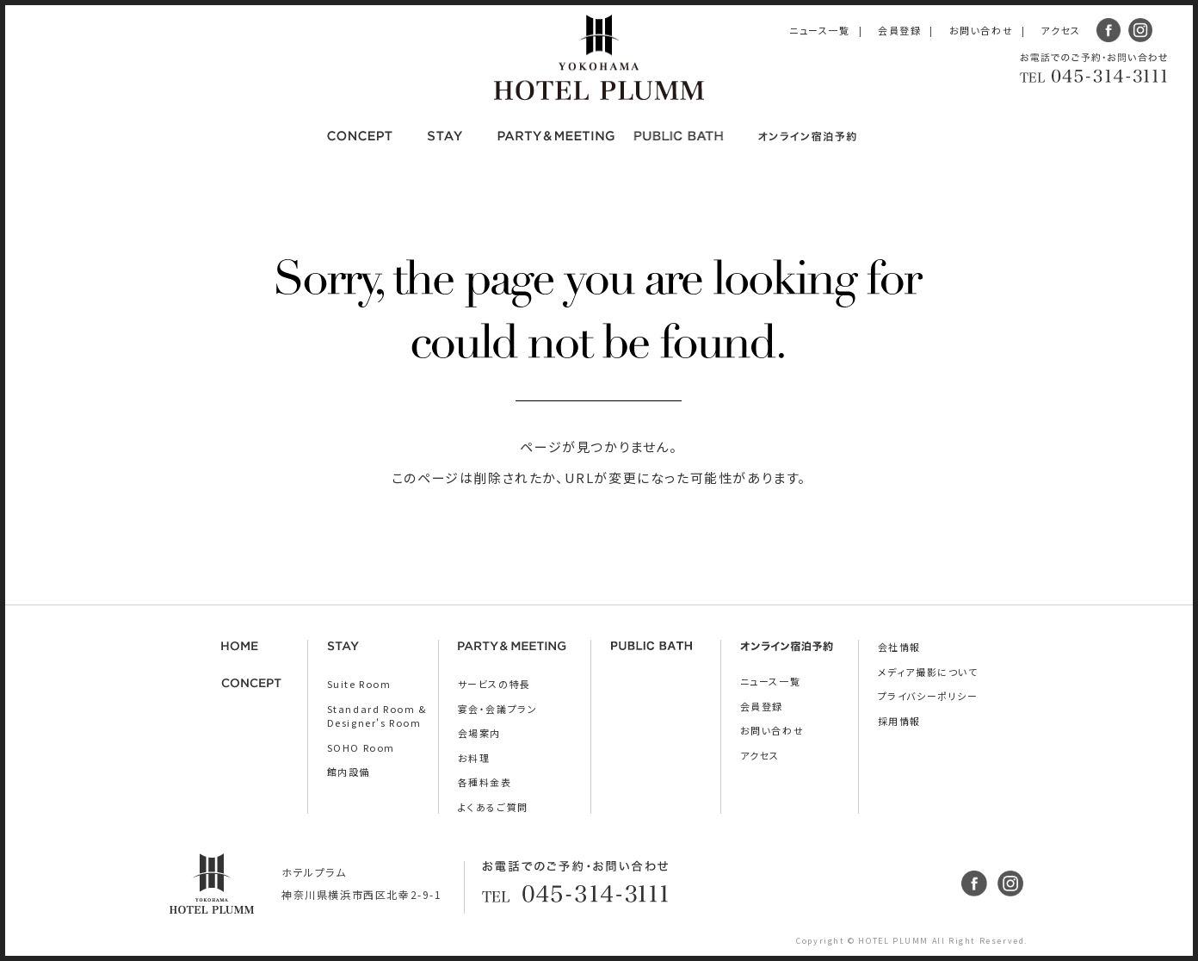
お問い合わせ (981, 30)
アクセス (1060, 30)
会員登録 (899, 30)
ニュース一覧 (819, 30)
